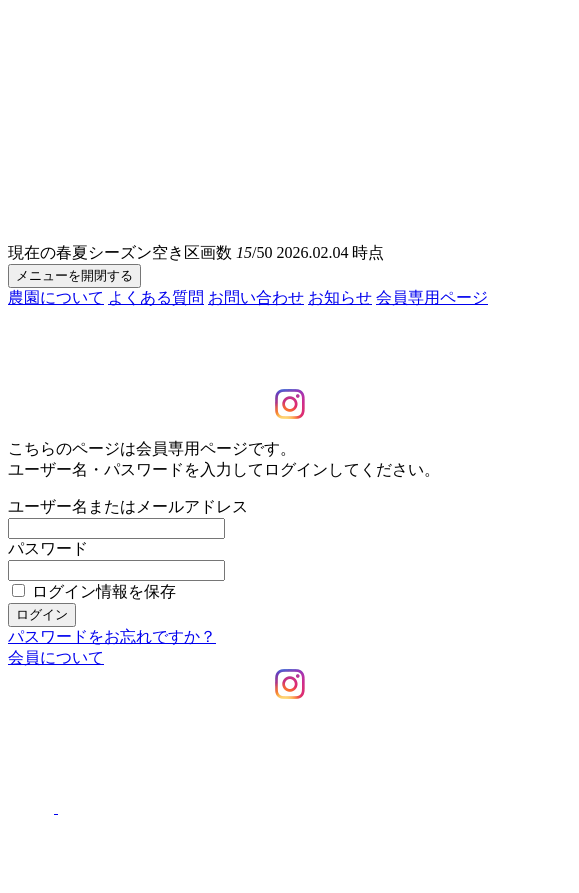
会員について (56, 657)
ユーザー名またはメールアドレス (128, 506)
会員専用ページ (432, 297)
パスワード (48, 548)
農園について (56, 297)
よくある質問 (156, 297)
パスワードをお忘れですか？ (112, 636)
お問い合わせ (256, 297)
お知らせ (340, 297)
